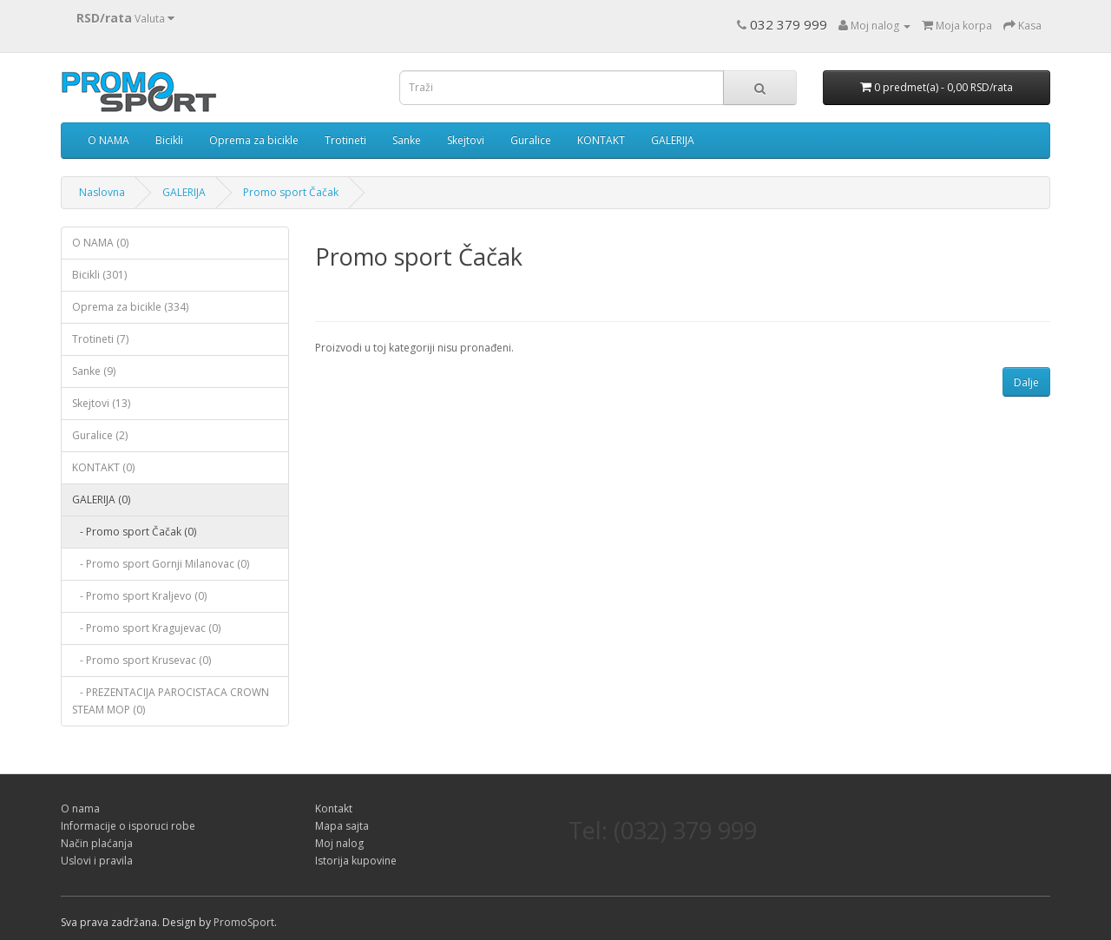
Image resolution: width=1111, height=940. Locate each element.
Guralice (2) (100, 435)
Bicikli (169, 140)
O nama (80, 808)
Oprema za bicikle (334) (130, 306)
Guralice (530, 140)
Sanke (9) (93, 371)
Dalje (1026, 382)
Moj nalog (339, 843)
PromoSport (244, 922)
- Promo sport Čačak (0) (134, 531)
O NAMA (108, 140)
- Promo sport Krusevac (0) (141, 660)
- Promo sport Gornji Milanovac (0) (160, 563)
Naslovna (102, 192)
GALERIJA (672, 140)
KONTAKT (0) (103, 467)
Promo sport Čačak (291, 192)
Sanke (406, 140)
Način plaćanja (97, 843)
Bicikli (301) (99, 274)
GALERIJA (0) (101, 499)
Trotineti (345, 140)
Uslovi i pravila (97, 860)
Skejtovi (465, 140)
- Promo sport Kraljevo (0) (139, 595)
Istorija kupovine (356, 860)
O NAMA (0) (100, 242)
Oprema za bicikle (254, 140)
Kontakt (333, 808)
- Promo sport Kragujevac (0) (146, 628)
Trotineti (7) (100, 339)
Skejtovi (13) (101, 403)
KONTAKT (601, 140)
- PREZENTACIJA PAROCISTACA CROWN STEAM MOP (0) (170, 701)
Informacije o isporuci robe (128, 825)
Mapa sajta (342, 825)
